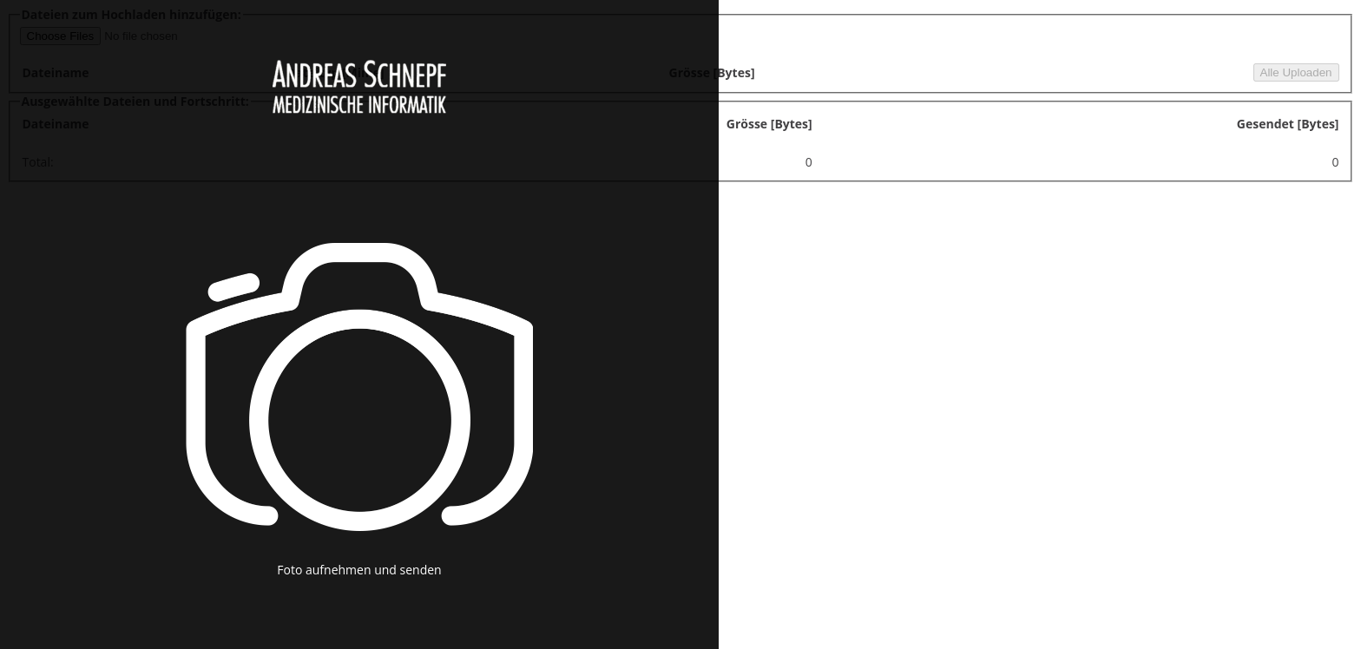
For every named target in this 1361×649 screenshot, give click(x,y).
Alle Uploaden (1296, 72)
